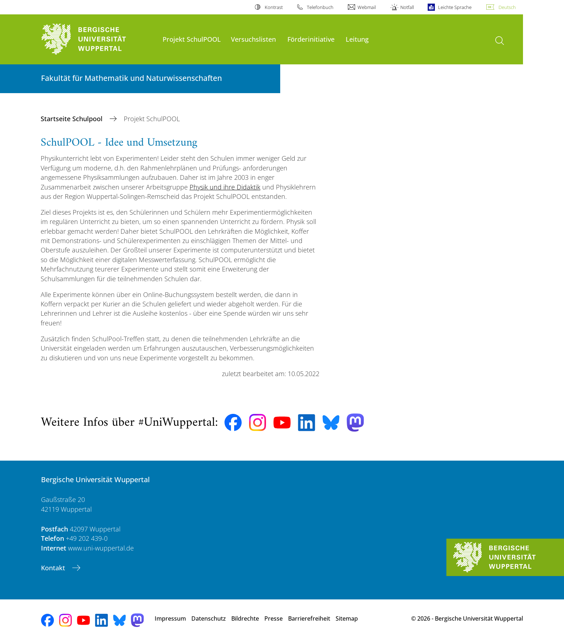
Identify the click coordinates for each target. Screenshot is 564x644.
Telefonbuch (320, 7)
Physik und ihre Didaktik (225, 187)
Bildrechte (245, 618)
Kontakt (54, 567)
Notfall (407, 7)
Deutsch (507, 7)
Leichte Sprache (455, 7)
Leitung (357, 39)
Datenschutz (208, 618)
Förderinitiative (311, 39)
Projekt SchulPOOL (192, 39)
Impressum (170, 618)
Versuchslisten (253, 39)
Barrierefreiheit (309, 618)
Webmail (367, 7)
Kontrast (274, 7)
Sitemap (347, 618)
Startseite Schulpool (72, 118)
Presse (273, 618)
